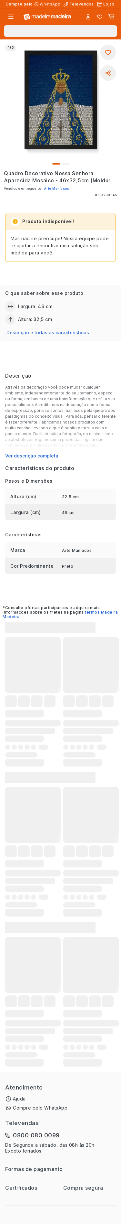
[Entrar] (88, 17)
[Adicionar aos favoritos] (108, 52)
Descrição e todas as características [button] (47, 332)
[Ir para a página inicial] (47, 17)
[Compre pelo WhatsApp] (48, 4)
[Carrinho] (111, 17)
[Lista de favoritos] (100, 17)
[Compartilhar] (108, 73)
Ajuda (19, 1098)
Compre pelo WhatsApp (40, 1108)
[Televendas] (79, 4)
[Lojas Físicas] (106, 4)
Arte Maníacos (56, 188)
